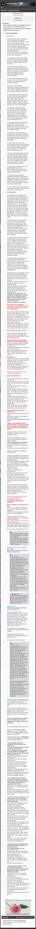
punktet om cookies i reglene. (15, 775)
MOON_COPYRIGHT (7, 923)
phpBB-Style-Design (22, 922)
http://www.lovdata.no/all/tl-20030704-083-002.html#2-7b (17, 551)
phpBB (8, 920)
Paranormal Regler (18, 20)
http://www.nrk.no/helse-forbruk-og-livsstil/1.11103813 (17, 608)
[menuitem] (17, 917)
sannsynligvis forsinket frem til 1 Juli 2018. (17, 733)
